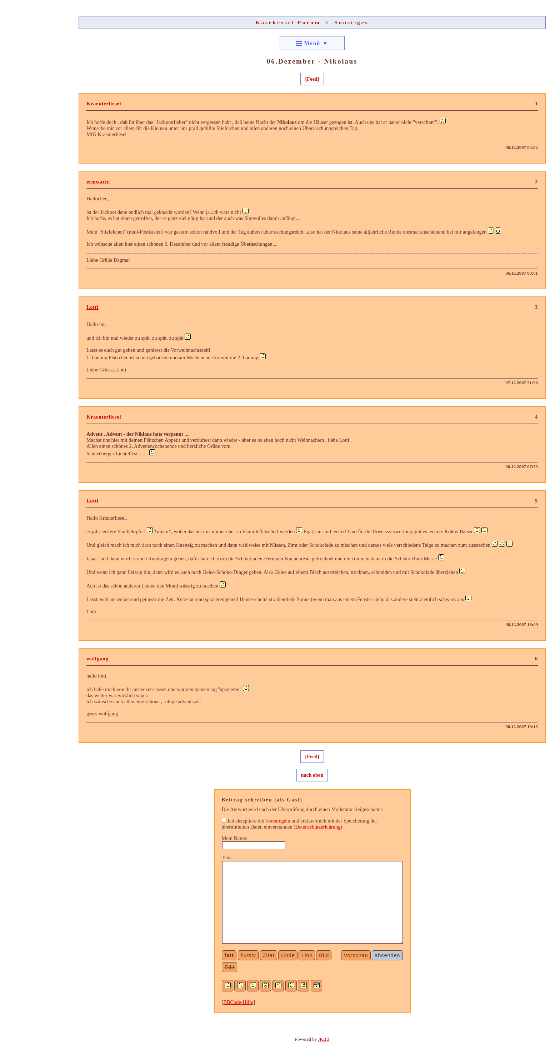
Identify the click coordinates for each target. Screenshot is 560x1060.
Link (306, 955)
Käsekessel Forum (288, 22)
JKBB (324, 1039)
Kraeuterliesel (103, 103)
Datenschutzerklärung (317, 827)
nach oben (312, 775)
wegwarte (98, 181)
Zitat (269, 955)
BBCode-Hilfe (238, 1002)
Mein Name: (235, 838)
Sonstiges (351, 22)
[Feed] (312, 79)
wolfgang (97, 658)
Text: (227, 857)
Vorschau (356, 955)
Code (288, 955)
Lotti (92, 307)
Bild (324, 955)
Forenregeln (277, 821)
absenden (387, 955)
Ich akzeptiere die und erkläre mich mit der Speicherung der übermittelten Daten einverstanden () (299, 824)
